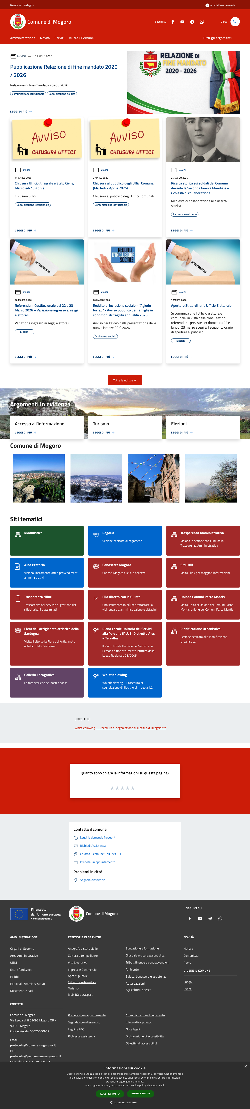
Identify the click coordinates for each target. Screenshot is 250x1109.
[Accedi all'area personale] (220, 5)
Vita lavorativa (77, 962)
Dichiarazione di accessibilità (145, 1036)
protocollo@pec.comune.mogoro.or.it (35, 1056)
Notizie (188, 948)
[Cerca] (235, 21)
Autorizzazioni (135, 983)
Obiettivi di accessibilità (141, 1043)
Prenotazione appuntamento (87, 1015)
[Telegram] (191, 21)
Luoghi (188, 982)
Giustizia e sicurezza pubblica (145, 955)
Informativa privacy (139, 1022)
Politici (14, 976)
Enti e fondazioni (21, 969)
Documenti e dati (21, 990)
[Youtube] (181, 21)
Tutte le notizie (125, 380)
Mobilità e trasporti (80, 994)
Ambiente (132, 969)
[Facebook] (171, 21)
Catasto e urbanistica (82, 982)
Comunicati (191, 955)
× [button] (245, 1066)
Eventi (188, 989)
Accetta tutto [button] (110, 1093)
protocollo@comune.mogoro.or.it (33, 1045)
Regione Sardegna (22, 5)
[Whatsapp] (200, 21)
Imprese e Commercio (82, 969)
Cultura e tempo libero (83, 955)
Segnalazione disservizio (84, 1022)
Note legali (133, 1029)
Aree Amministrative (24, 955)
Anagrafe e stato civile (83, 948)
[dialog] (125, 1085)
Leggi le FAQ (76, 1029)
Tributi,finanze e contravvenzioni (147, 962)
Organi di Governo (22, 948)
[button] (125, 1102)
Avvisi (21, 56)
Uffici (13, 962)
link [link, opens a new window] (163, 1085)
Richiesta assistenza (81, 1036)
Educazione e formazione (142, 948)
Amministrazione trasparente (145, 1015)
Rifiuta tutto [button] (140, 1093)
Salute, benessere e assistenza (146, 976)
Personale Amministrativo (27, 983)
